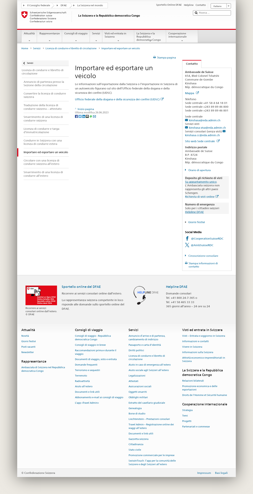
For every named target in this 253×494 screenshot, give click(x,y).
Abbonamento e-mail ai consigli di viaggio (99, 397)
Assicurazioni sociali (140, 386)
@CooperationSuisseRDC (207, 238)
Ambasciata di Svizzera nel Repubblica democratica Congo (43, 369)
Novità (25, 336)
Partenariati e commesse (196, 426)
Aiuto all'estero (84, 386)
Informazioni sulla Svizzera (197, 352)
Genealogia (135, 408)
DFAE (64, 5)
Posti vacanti (28, 346)
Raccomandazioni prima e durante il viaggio (95, 352)
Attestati (133, 381)
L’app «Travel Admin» (87, 402)
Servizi (96, 37)
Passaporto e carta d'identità (145, 344)
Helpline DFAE (194, 212)
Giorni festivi (196, 222)
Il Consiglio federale (38, 5)
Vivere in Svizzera (192, 346)
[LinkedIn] (84, 116)
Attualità (29, 37)
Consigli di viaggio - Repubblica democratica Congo (93, 338)
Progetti (186, 421)
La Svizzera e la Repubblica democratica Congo (150, 37)
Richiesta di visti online (201, 196)
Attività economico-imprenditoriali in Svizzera (203, 359)
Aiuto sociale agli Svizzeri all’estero (149, 370)
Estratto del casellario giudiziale (147, 402)
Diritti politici (136, 350)
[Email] (94, 116)
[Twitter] (80, 116)
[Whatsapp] (91, 116)
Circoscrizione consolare (203, 255)
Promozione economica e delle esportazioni (199, 388)
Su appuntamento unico (201, 182)
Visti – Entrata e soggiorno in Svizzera (203, 336)
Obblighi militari (138, 397)
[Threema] (87, 116)
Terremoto (81, 375)
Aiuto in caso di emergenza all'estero (150, 364)
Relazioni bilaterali (193, 380)
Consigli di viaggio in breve (90, 344)
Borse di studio (137, 413)
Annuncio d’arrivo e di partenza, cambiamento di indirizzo (147, 338)
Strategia (187, 410)
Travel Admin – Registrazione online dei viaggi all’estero (151, 426)
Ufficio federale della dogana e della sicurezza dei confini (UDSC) (119, 99)
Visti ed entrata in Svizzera (118, 37)
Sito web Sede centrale (202, 141)
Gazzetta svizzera (138, 439)
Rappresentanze (49, 37)
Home (24, 48)
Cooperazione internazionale (182, 37)
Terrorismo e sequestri (87, 370)
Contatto (190, 63)
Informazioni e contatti (195, 341)
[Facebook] (77, 116)
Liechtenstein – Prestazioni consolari (149, 419)
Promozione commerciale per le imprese (151, 455)
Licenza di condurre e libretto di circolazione (71, 48)
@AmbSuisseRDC (202, 245)
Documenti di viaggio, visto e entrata (96, 359)
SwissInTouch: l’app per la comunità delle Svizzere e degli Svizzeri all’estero (152, 462)
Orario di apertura (199, 170)
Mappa (192, 93)
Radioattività (82, 381)
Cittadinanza (136, 444)
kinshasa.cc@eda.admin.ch (202, 135)
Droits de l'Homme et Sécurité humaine (204, 395)
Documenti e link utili (87, 391)
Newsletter (27, 352)
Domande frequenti (86, 364)
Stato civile (135, 449)
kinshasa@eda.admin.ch (204, 120)
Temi (185, 415)
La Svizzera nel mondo (90, 5)
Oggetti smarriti (138, 391)
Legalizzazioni (137, 375)
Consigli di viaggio (76, 37)
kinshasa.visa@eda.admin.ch (207, 127)
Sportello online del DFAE (81, 287)
